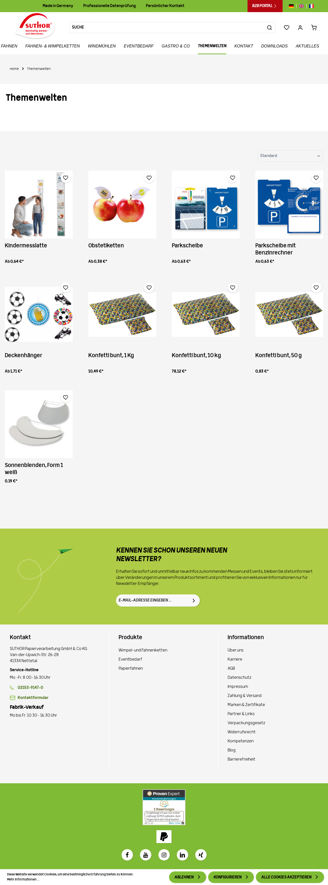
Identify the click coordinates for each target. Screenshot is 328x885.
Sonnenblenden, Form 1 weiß (34, 469)
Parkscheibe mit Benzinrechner (275, 249)
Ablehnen (184, 877)
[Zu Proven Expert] (164, 807)
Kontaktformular (33, 698)
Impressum (238, 687)
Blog (232, 750)
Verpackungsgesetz (246, 723)
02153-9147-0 (30, 688)
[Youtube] (145, 855)
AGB (231, 669)
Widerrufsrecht (242, 732)
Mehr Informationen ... (23, 879)
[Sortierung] (290, 156)
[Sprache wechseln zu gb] (301, 6)
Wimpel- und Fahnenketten (143, 650)
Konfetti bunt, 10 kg (196, 356)
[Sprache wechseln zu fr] (310, 6)
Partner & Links (241, 714)
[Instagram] (164, 855)
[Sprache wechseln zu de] (292, 6)
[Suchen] (270, 27)
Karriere (235, 660)
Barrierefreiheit (241, 760)
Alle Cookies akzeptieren (286, 877)
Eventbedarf (130, 660)
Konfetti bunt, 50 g (278, 356)
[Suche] (166, 27)
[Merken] (66, 178)
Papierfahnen (131, 669)
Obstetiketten (106, 246)
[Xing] (201, 855)
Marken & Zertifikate (246, 705)
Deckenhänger (23, 356)
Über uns (235, 650)
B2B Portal (265, 6)
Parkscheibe (187, 246)
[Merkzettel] (287, 27)
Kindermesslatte (26, 246)
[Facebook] (127, 855)
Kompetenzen (241, 741)
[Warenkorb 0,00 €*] (314, 27)
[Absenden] (194, 600)
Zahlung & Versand (245, 696)
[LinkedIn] (182, 855)
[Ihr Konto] (300, 27)
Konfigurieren (227, 877)
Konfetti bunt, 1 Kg (111, 356)
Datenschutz (239, 678)
